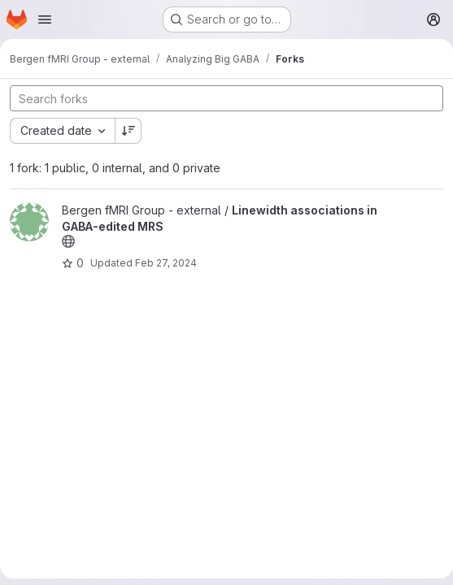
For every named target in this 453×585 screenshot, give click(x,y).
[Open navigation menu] (45, 19)
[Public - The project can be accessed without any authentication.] (68, 241)
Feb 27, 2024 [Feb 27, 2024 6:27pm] (166, 263)
